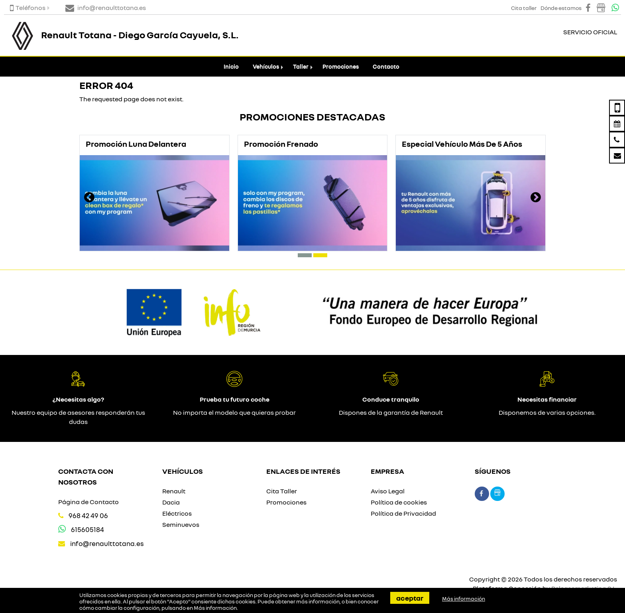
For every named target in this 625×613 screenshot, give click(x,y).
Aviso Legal (388, 491)
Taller (301, 66)
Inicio (231, 66)
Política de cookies (399, 502)
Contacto (386, 66)
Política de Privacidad (403, 513)
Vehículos (266, 66)
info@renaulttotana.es (107, 543)
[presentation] (89, 198)
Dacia (171, 502)
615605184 (87, 529)
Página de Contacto (88, 502)
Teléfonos (27, 8)
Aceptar (409, 597)
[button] (304, 255)
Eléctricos (177, 513)
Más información (215, 608)
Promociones (340, 66)
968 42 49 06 (88, 515)
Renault (173, 491)
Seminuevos (180, 524)
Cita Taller (281, 491)
